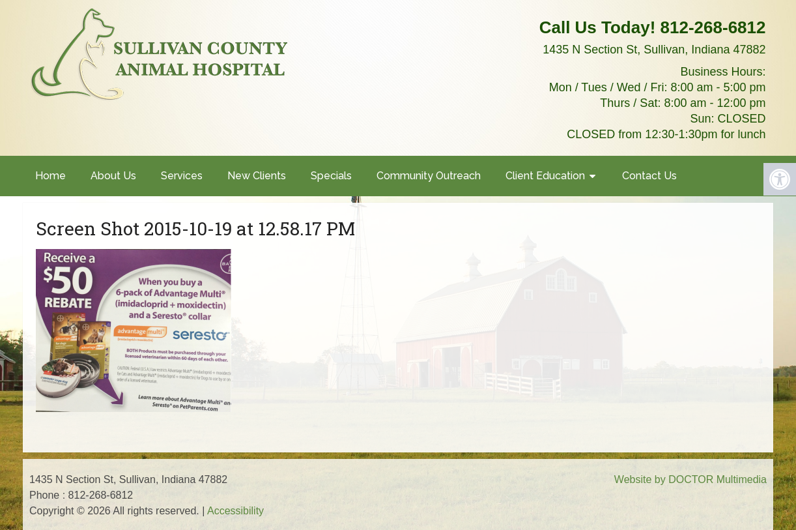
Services (182, 175)
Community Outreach (429, 175)
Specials (331, 175)
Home (50, 175)
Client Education (545, 175)
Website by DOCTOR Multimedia (690, 479)
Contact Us (649, 175)
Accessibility (235, 510)
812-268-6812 (713, 27)
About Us (113, 175)
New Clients (256, 175)
